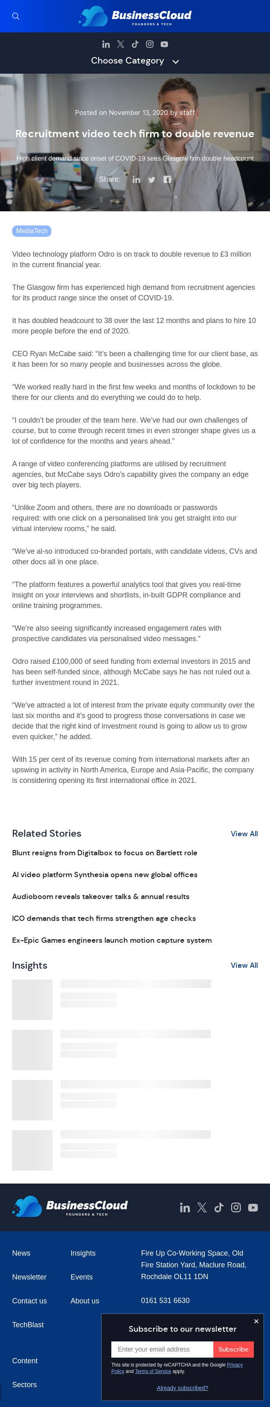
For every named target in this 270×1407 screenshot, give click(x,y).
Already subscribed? (182, 1388)
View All (244, 833)
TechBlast (28, 1325)
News (21, 1253)
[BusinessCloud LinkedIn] (106, 44)
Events (81, 1277)
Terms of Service (153, 1371)
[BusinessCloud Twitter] (120, 44)
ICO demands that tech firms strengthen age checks (104, 918)
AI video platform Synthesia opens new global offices (105, 874)
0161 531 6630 (165, 1300)
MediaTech (31, 230)
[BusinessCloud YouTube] (164, 44)
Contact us (29, 1301)
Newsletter (29, 1277)
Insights (83, 1253)
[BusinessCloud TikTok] (135, 44)
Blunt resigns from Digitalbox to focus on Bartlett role (105, 852)
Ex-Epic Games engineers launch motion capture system (112, 940)
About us (84, 1301)
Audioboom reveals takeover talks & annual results (100, 896)
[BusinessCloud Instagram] (149, 44)
